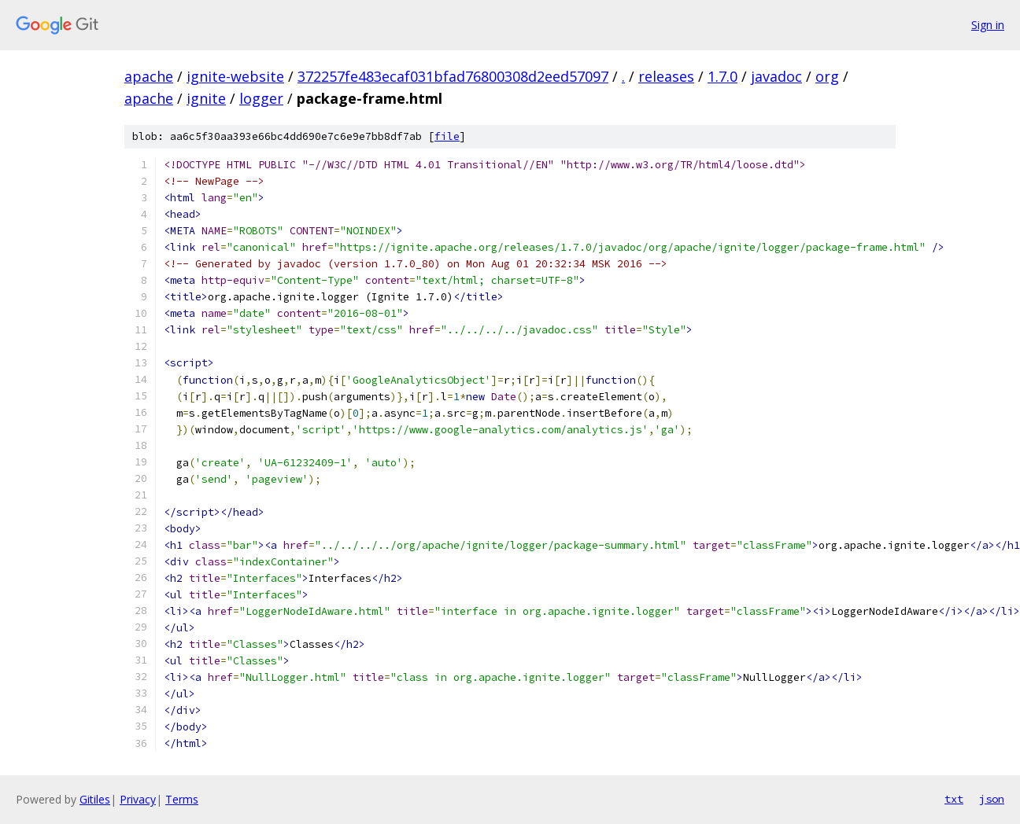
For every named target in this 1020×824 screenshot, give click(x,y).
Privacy (138, 799)
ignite (206, 98)
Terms (181, 799)
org (827, 76)
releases (666, 76)
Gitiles (94, 799)
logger (261, 98)
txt (953, 799)
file (447, 136)
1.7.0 (722, 76)
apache (148, 76)
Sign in (987, 24)
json (991, 799)
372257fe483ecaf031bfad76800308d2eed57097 (453, 76)
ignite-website (235, 76)
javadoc (776, 76)
